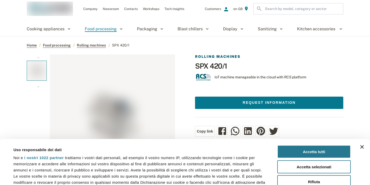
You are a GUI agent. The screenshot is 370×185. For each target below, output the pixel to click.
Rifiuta (314, 136)
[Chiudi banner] (362, 101)
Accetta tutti (314, 106)
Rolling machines (91, 45)
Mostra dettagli (216, 175)
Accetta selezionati (314, 120)
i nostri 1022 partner (44, 111)
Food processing (57, 45)
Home (32, 45)
